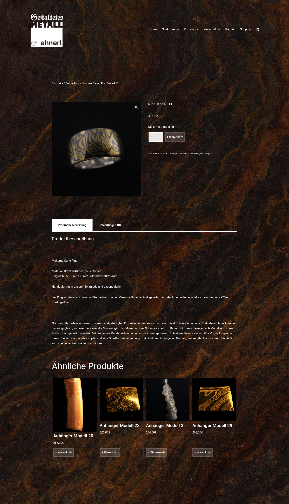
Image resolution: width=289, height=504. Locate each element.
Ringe (207, 153)
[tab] (72, 225)
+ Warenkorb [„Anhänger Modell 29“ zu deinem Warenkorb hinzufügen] (202, 452)
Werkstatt (209, 29)
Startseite (57, 83)
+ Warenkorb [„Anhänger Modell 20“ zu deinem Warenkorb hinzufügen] (63, 452)
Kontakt (230, 29)
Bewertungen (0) (110, 225)
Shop (243, 29)
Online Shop (72, 83)
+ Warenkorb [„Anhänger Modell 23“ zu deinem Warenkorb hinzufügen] (110, 452)
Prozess (189, 29)
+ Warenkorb (175, 137)
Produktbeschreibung (72, 225)
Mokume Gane (90, 83)
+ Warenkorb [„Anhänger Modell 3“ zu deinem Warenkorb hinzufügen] (156, 452)
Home (153, 29)
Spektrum (168, 29)
